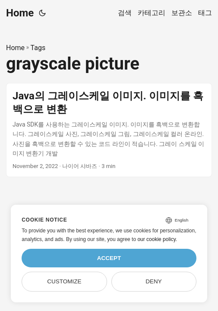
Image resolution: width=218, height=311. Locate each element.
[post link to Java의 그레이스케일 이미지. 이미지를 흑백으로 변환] (109, 130)
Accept (109, 258)
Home (20, 13)
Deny (153, 281)
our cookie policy (156, 239)
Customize (64, 281)
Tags (38, 48)
